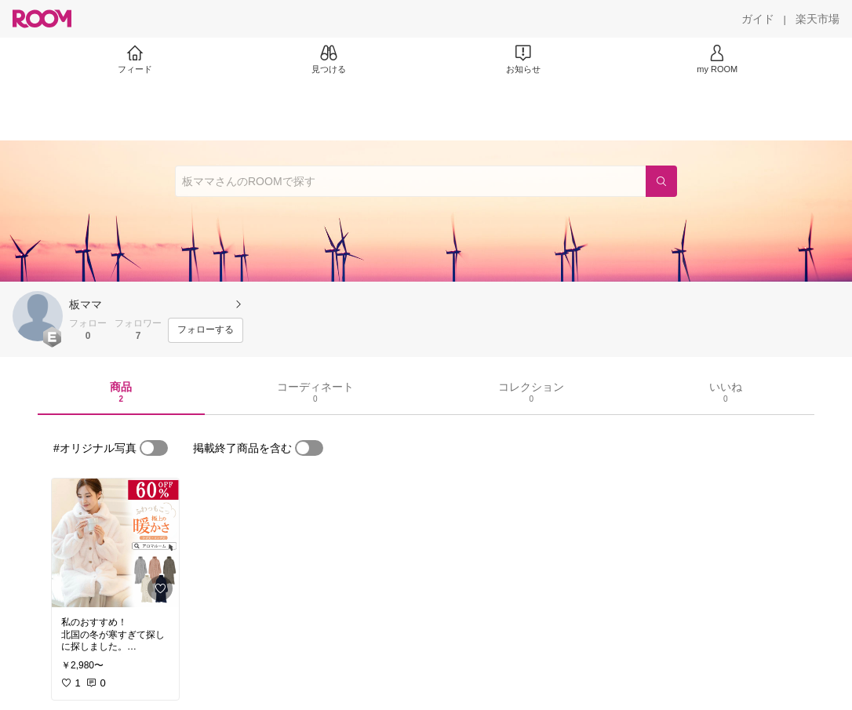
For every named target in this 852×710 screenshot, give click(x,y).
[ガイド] (757, 19)
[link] (115, 543)
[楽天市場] (817, 19)
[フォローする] (205, 330)
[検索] (661, 181)
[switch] (154, 448)
